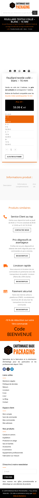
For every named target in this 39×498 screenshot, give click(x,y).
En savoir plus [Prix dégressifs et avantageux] (22, 256)
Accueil (4, 24)
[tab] (7, 185)
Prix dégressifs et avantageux (22, 241)
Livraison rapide (22, 265)
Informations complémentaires (22, 185)
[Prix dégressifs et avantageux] (5, 240)
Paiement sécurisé (22, 291)
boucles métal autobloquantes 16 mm (18, 96)
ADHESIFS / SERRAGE (24, 24)
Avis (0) (34, 185)
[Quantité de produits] (11, 150)
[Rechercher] (34, 13)
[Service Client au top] (5, 216)
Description (7, 185)
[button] (10, 71)
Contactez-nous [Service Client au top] (22, 230)
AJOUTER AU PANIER (14, 157)
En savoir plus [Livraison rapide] (22, 281)
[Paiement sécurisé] (5, 291)
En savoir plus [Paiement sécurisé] (22, 310)
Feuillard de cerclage (18, 26)
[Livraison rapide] (5, 265)
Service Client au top (22, 216)
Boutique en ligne (12, 24)
